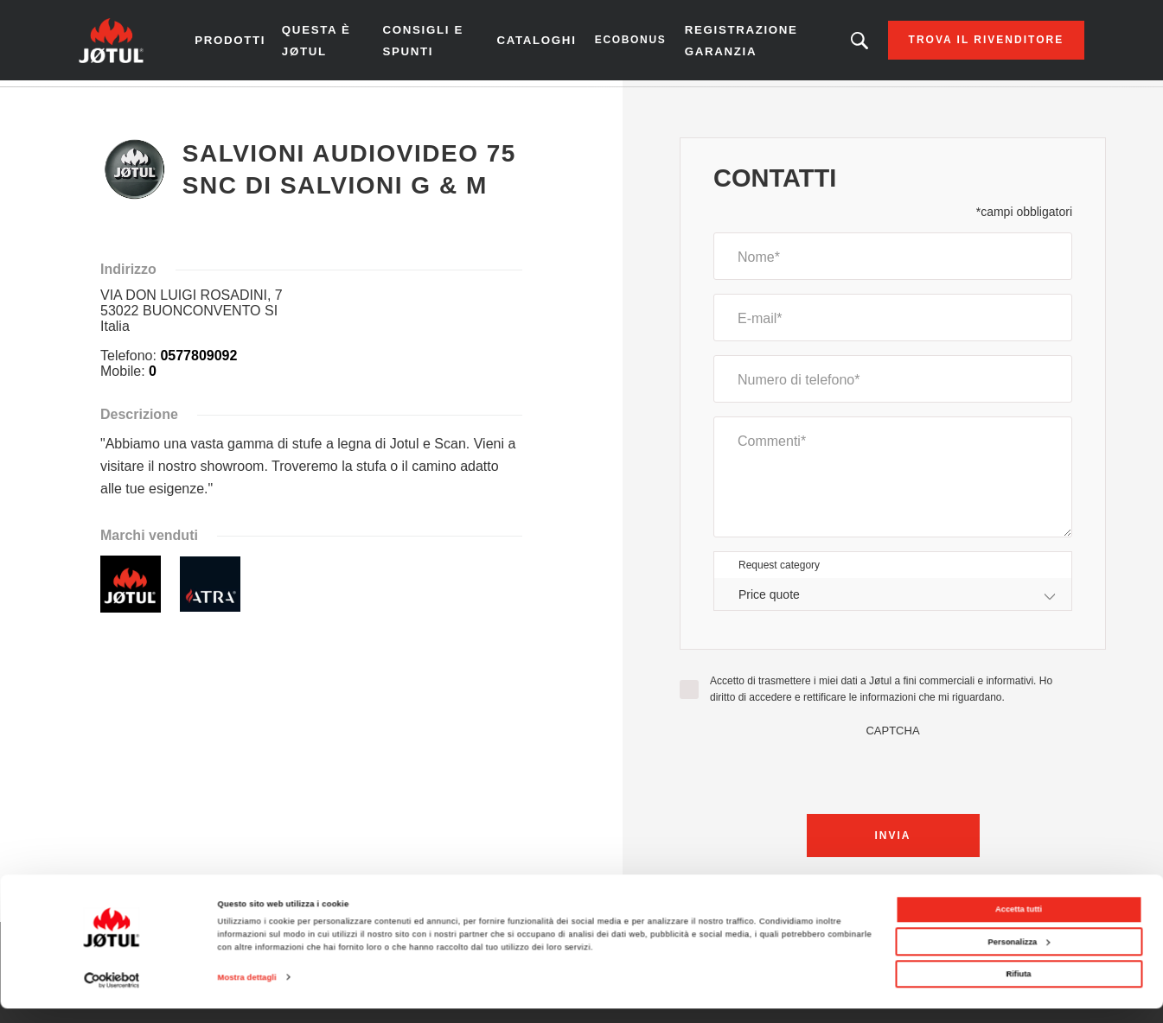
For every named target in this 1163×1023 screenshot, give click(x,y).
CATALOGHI (534, 43)
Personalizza (1019, 955)
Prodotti (247, 43)
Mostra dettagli (247, 992)
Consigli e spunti (430, 43)
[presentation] (893, 776)
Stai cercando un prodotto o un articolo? (841, 43)
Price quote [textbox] (769, 600)
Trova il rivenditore (967, 43)
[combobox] (892, 600)
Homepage (123, 103)
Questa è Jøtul (332, 43)
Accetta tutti (1018, 923)
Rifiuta (1018, 988)
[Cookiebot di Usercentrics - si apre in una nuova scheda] (112, 994)
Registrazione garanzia (736, 43)
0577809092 (198, 361)
